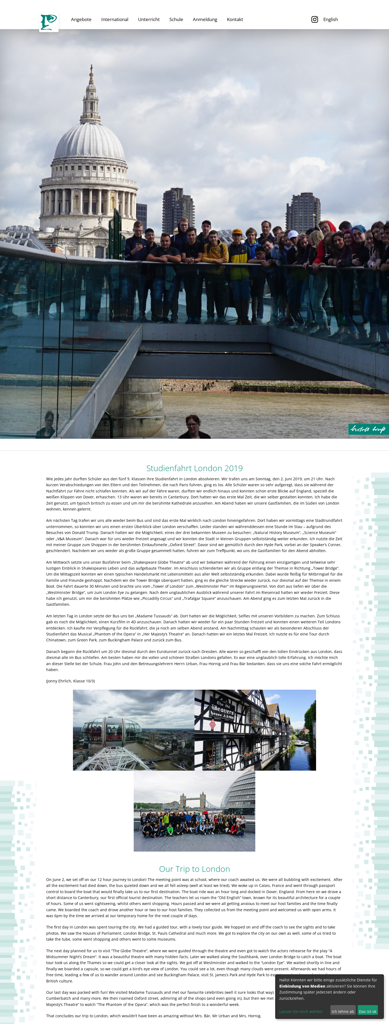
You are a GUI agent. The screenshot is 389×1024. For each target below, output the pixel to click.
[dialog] (330, 997)
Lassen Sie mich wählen (301, 1011)
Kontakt (235, 19)
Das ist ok (367, 1011)
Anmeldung (205, 19)
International (114, 19)
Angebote (81, 19)
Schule (176, 19)
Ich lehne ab (343, 1011)
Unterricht (149, 19)
